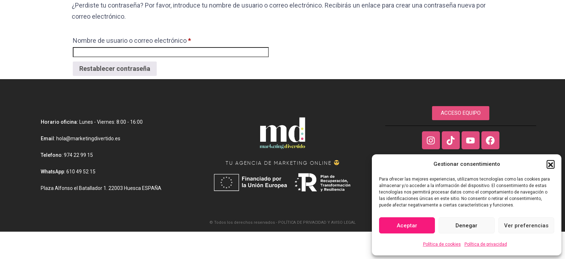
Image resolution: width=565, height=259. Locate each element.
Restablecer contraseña (114, 68)
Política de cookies (442, 244)
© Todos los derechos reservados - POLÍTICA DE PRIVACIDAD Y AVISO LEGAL (282, 222)
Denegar (466, 225)
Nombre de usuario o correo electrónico (132, 39)
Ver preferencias (526, 225)
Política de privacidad (485, 244)
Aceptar (407, 225)
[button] (550, 164)
